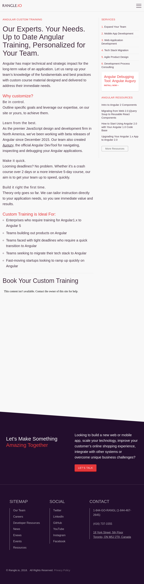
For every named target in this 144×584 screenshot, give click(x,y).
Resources (19, 547)
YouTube (58, 528)
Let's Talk (85, 467)
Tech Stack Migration (116, 50)
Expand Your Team (115, 26)
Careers (18, 516)
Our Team (19, 510)
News (16, 528)
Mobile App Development (118, 33)
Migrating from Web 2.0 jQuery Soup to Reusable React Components (119, 114)
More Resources (114, 148)
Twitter (57, 510)
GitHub (57, 522)
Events (17, 541)
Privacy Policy (62, 570)
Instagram (59, 535)
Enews (17, 535)
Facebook (59, 541)
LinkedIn (58, 516)
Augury (8, 145)
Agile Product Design (116, 56)
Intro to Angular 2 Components (119, 104)
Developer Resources (26, 522)
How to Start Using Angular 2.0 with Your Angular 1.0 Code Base (119, 127)
